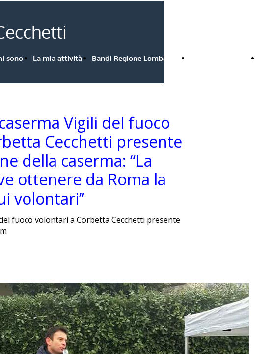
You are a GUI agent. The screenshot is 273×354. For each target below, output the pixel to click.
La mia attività (57, 58)
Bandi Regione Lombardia (136, 58)
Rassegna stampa (220, 58)
